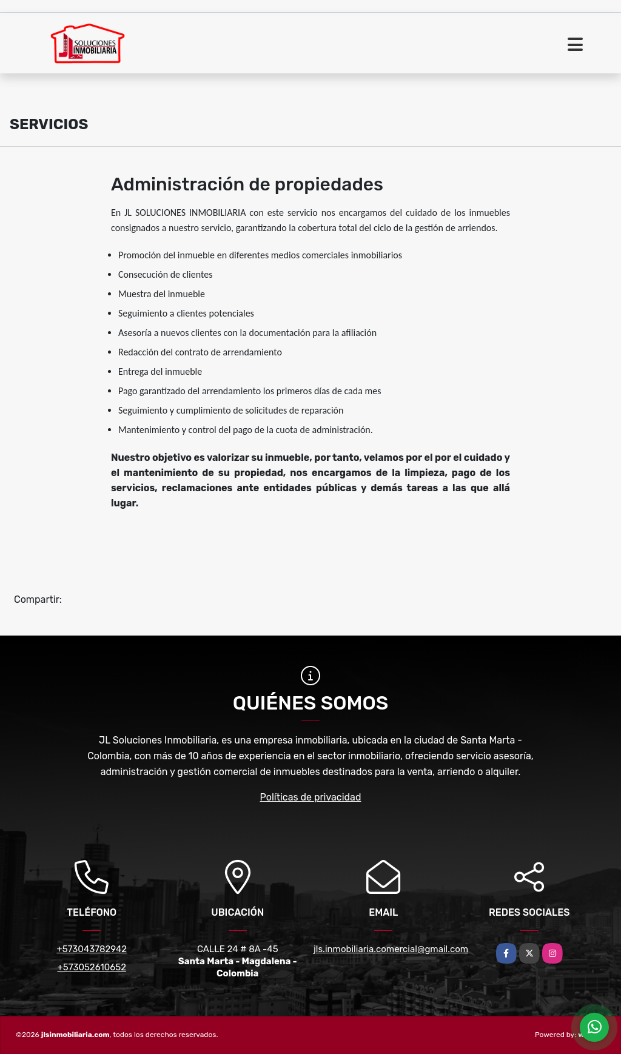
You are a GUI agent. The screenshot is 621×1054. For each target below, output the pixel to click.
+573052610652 (91, 967)
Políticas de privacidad (310, 797)
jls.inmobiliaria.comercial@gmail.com (391, 949)
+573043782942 (91, 949)
